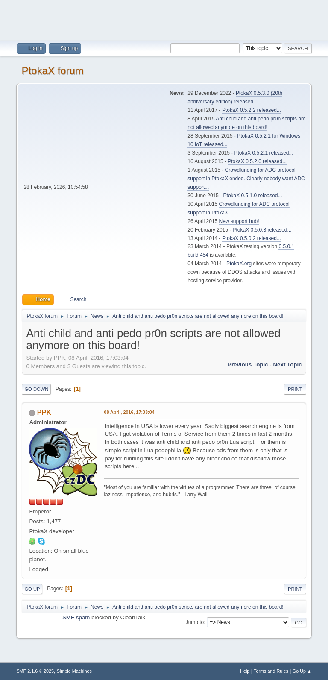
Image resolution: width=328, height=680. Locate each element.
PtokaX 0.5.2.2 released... (251, 110)
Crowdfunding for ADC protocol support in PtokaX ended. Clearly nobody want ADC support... (246, 178)
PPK (44, 412)
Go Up (32, 589)
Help (244, 671)
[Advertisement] (164, 19)
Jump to (195, 622)
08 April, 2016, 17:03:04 (129, 412)
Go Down (36, 389)
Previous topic (248, 364)
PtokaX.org (239, 264)
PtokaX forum (52, 70)
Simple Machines (74, 671)
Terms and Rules (271, 671)
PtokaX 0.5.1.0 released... (252, 196)
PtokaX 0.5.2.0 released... (257, 161)
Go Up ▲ (302, 671)
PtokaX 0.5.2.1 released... (263, 153)
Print (295, 389)
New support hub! (239, 221)
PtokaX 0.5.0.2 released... (251, 238)
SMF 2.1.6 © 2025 (35, 671)
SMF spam (76, 617)
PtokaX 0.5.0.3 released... (262, 230)
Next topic (287, 364)
